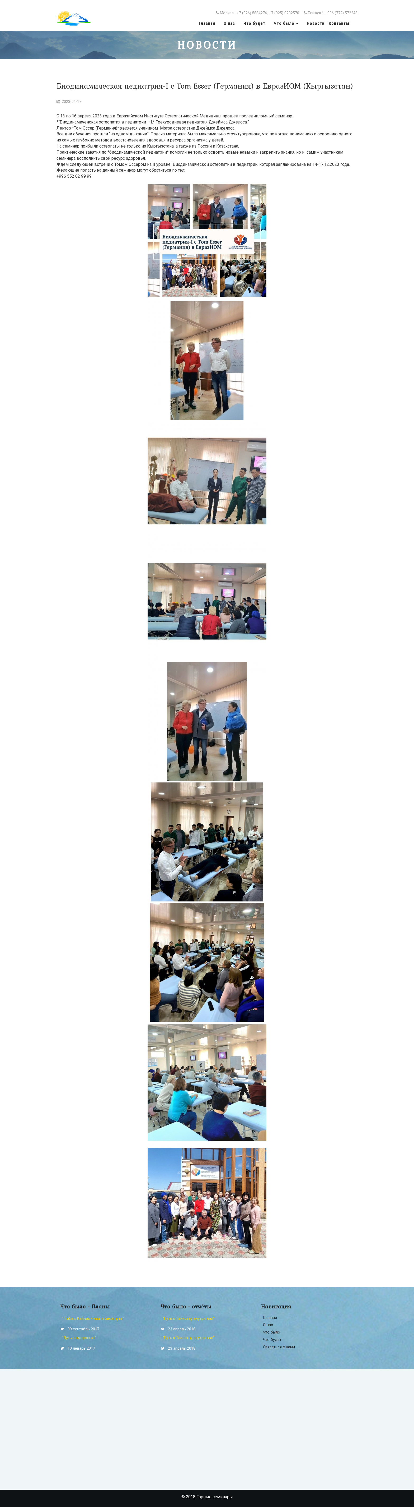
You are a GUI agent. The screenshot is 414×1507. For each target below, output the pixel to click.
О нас (229, 23)
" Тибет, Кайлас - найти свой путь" (93, 1318)
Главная (207, 23)
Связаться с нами (279, 1347)
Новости (315, 23)
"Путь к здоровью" (79, 1338)
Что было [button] (286, 23)
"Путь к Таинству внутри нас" (188, 1318)
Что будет (254, 23)
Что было (271, 1332)
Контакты (339, 23)
